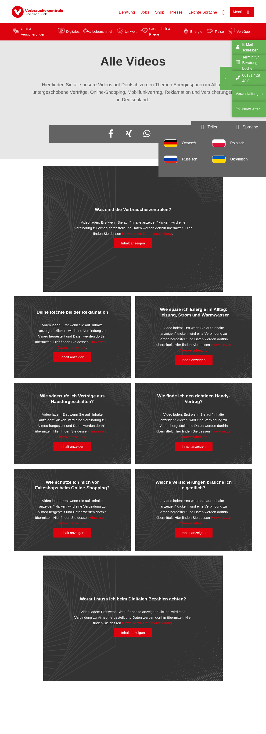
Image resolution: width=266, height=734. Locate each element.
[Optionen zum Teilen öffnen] (210, 127)
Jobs (145, 12)
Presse (176, 12)
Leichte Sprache (202, 12)
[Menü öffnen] (242, 12)
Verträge (243, 31)
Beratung (127, 12)
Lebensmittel (102, 31)
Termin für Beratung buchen (250, 62)
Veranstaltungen (249, 94)
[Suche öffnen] (224, 12)
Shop (159, 12)
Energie (196, 31)
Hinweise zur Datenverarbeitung (147, 234)
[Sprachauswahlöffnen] (247, 127)
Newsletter (251, 109)
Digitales (73, 31)
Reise (219, 31)
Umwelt (131, 31)
